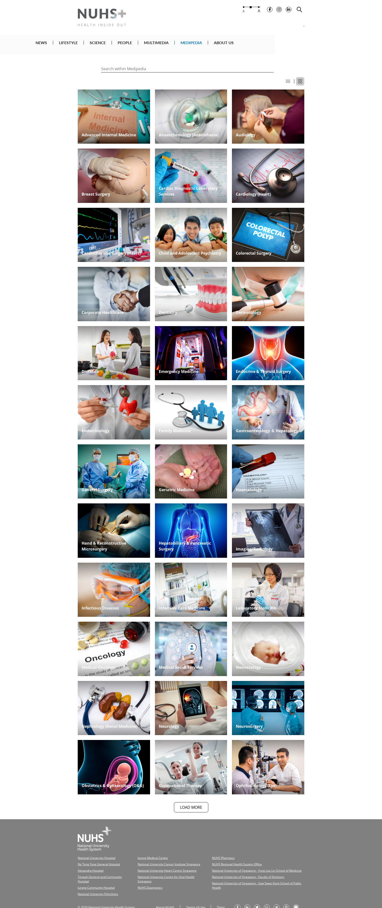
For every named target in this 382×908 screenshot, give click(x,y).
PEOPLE (178, 45)
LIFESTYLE (122, 45)
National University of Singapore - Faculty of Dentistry (234, 870)
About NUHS (164, 894)
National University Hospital (94, 853)
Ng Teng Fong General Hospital (96, 859)
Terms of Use (194, 894)
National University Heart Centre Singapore (159, 864)
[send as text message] (294, 894)
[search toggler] (299, 12)
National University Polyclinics (95, 881)
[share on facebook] (236, 894)
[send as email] (284, 894)
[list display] (288, 77)
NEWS (95, 45)
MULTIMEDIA (210, 45)
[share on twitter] (255, 894)
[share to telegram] (274, 894)
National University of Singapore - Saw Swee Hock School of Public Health (245, 876)
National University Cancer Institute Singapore (161, 859)
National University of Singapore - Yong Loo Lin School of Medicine (241, 864)
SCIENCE (151, 45)
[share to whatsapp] (265, 894)
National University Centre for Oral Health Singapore (164, 870)
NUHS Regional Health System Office (224, 859)
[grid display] (300, 77)
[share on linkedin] (245, 894)
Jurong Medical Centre (146, 853)
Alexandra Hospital (89, 864)
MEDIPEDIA (245, 45)
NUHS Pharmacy (212, 853)
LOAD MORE (191, 803)
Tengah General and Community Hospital (102, 870)
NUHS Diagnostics (144, 876)
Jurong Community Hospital (93, 876)
